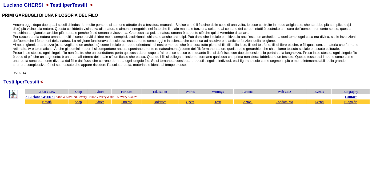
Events (319, 92)
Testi (217, 102)
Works (190, 92)
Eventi (319, 102)
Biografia (350, 102)
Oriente (126, 102)
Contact (351, 97)
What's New (46, 92)
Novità (46, 102)
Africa (99, 92)
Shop (78, 92)
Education (160, 92)
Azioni (247, 102)
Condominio (284, 102)
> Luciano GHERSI (40, 97)
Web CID (284, 92)
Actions (247, 92)
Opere (190, 102)
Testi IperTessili (68, 5)
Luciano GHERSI (23, 5)
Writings (218, 92)
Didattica (160, 102)
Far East (126, 92)
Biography (350, 92)
